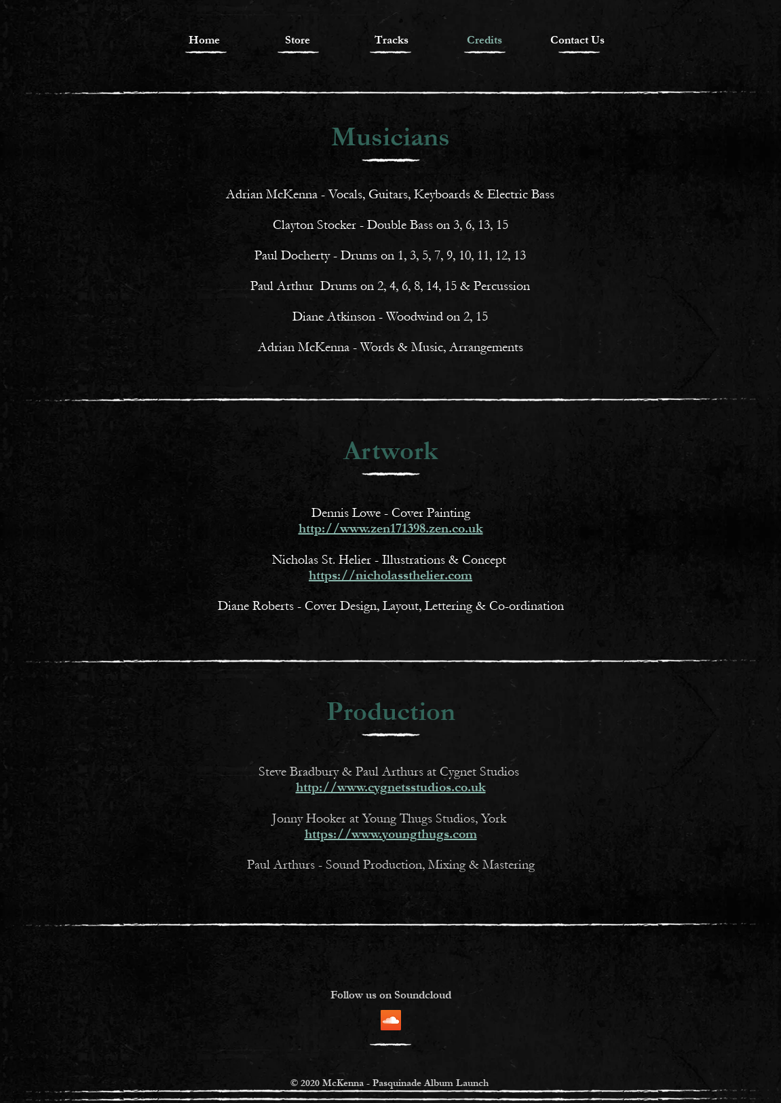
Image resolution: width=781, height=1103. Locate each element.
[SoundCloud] (391, 1020)
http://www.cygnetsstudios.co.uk (391, 787)
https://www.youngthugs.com (391, 834)
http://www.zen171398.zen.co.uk (391, 528)
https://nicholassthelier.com (390, 575)
